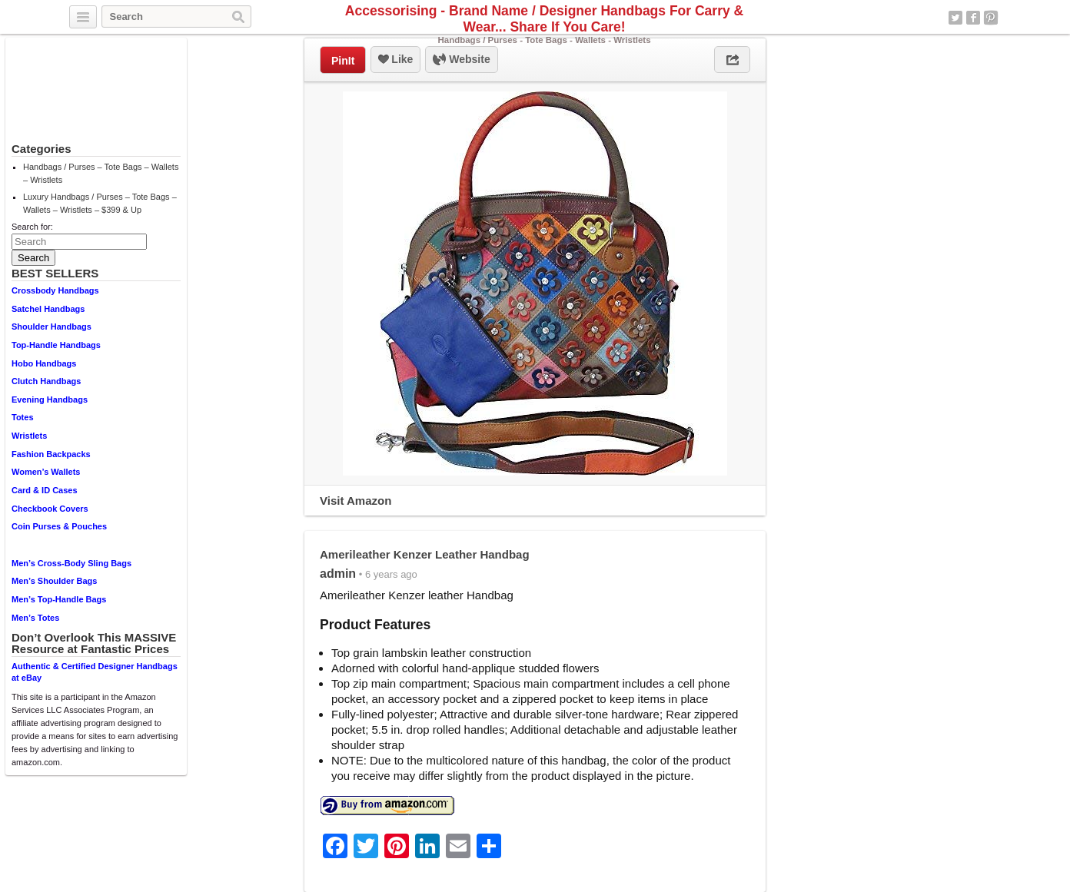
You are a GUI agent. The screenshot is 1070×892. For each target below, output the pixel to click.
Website (461, 60)
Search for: (32, 226)
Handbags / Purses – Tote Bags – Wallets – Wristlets (100, 173)
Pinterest (991, 17)
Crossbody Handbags (55, 290)
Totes (23, 417)
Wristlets (29, 435)
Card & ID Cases (45, 490)
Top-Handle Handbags (56, 345)
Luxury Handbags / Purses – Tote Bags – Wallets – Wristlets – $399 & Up (100, 203)
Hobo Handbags (44, 363)
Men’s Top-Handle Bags (59, 599)
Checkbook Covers (50, 508)
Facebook (973, 17)
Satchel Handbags (48, 308)
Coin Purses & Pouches (59, 526)
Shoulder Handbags (51, 326)
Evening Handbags (50, 399)
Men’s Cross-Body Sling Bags (71, 563)
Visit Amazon (355, 500)
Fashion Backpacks (51, 454)
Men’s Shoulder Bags (54, 580)
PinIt (342, 61)
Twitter (955, 17)
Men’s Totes (35, 617)
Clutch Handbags (46, 381)
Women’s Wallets (46, 471)
